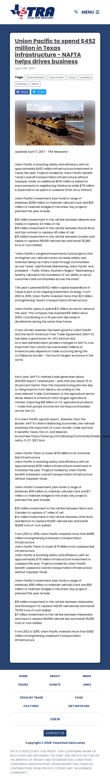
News (87, 676)
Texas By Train (31, 697)
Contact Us (55, 733)
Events (55, 685)
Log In (55, 719)
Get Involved (78, 706)
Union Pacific (56, 77)
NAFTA (35, 83)
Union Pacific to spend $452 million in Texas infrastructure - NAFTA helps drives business (55, 51)
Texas (72, 77)
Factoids (31, 706)
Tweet (39, 91)
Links (87, 685)
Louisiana (85, 77)
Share (22, 91)
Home (23, 676)
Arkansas (21, 83)
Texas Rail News (35, 77)
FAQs (79, 697)
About (55, 676)
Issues (23, 685)
